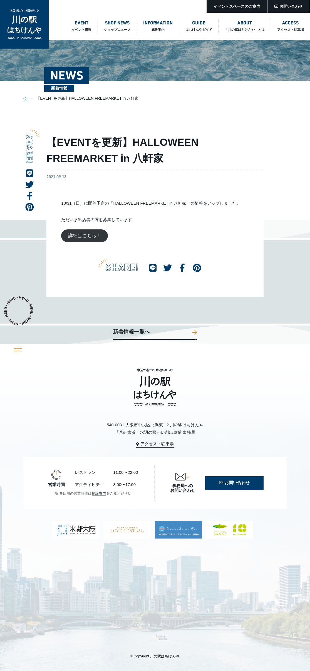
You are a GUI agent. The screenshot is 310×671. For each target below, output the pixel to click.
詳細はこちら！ (84, 236)
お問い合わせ (288, 6)
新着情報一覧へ (155, 332)
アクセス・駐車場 (154, 444)
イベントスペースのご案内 (237, 6)
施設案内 (99, 494)
